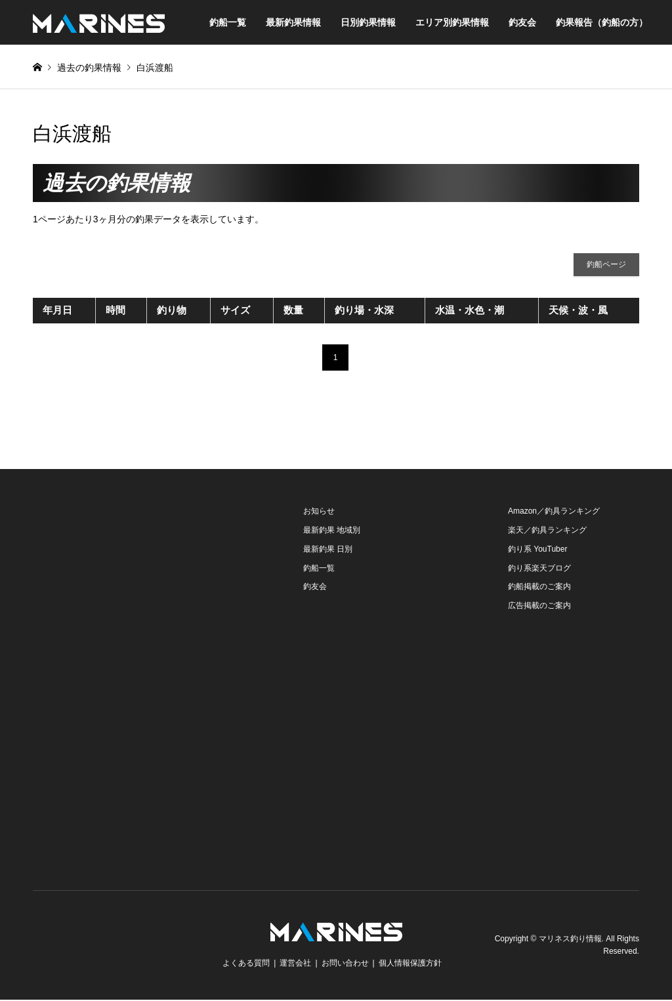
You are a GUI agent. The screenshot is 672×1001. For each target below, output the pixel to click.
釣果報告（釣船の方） (602, 22)
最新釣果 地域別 (331, 531)
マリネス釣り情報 (570, 939)
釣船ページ (606, 265)
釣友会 (522, 22)
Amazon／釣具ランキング (554, 512)
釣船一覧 (227, 22)
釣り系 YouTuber (538, 549)
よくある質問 (246, 964)
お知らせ (319, 512)
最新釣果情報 (293, 22)
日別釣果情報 (368, 22)
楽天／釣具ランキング (547, 531)
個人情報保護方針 (410, 964)
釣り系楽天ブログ (539, 568)
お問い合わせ (345, 964)
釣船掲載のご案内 (539, 587)
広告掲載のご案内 (539, 606)
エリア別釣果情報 (452, 22)
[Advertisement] (131, 585)
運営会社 (295, 964)
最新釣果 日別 (327, 549)
